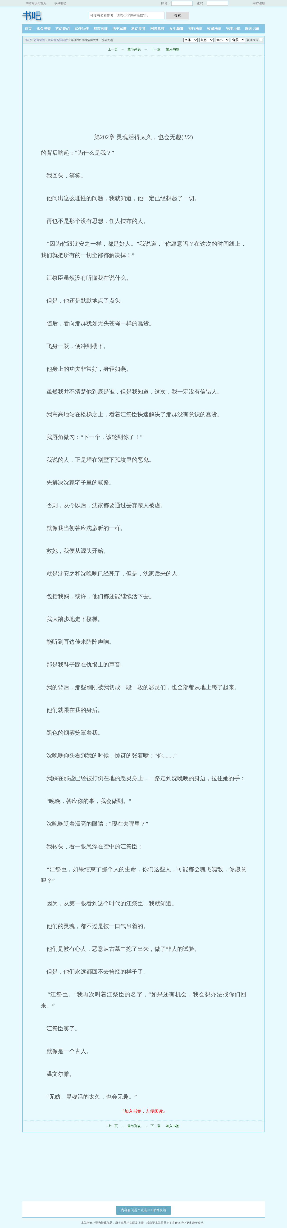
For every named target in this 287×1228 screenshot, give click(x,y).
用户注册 (259, 3)
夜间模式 (252, 40)
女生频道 (176, 29)
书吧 (31, 15)
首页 (28, 29)
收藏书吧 (60, 3)
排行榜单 (195, 29)
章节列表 (134, 49)
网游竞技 (157, 29)
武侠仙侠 (81, 29)
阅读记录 (252, 29)
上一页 (113, 49)
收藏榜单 (214, 29)
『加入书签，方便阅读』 (143, 1111)
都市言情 (100, 29)
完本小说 (233, 29)
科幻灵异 (138, 29)
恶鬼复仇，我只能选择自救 (51, 40)
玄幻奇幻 (62, 29)
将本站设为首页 (36, 3)
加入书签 (172, 49)
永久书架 (43, 29)
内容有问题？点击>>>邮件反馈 (143, 1210)
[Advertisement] (143, 92)
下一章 (155, 49)
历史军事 (119, 29)
